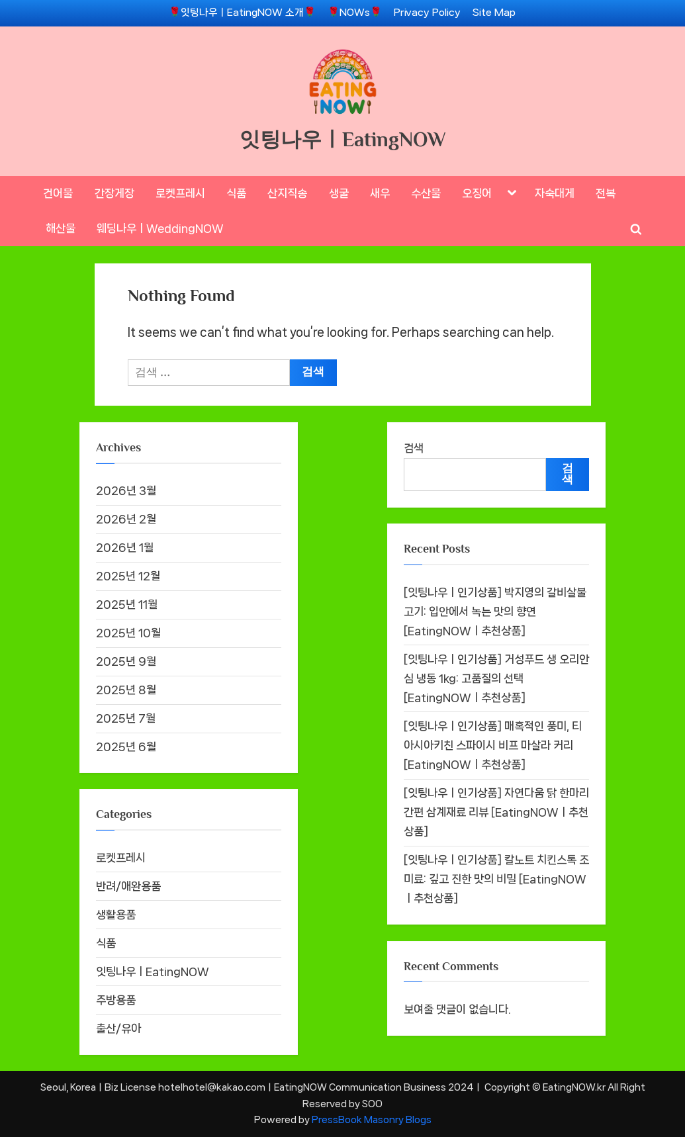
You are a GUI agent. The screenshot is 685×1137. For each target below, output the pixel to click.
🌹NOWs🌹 (355, 12)
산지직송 (287, 193)
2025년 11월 (127, 604)
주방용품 (116, 1000)
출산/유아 (118, 1028)
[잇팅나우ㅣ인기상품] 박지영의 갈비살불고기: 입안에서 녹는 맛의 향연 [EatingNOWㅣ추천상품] (495, 611)
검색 (414, 448)
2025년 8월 (126, 690)
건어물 (58, 193)
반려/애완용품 (128, 886)
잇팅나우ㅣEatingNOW (343, 139)
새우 (380, 193)
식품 (236, 193)
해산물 (60, 228)
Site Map (494, 12)
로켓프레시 (180, 193)
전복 (606, 193)
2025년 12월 (128, 576)
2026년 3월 (126, 490)
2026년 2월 (126, 519)
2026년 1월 (125, 547)
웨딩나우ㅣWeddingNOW (160, 228)
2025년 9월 (126, 661)
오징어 (477, 193)
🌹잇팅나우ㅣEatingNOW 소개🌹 (242, 12)
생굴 (339, 193)
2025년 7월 (126, 718)
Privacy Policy (427, 12)
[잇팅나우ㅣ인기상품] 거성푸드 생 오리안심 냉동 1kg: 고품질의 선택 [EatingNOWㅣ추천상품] (496, 678)
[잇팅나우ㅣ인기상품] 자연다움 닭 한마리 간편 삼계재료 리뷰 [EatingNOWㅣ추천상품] (496, 812)
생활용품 (116, 915)
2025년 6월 (126, 746)
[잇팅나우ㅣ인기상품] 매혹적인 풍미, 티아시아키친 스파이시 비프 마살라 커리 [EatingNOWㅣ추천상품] (493, 745)
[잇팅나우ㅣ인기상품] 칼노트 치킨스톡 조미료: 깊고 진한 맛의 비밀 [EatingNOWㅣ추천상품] (496, 879)
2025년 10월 (128, 633)
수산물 (426, 193)
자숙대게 (554, 193)
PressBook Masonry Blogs (372, 1119)
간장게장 (114, 193)
